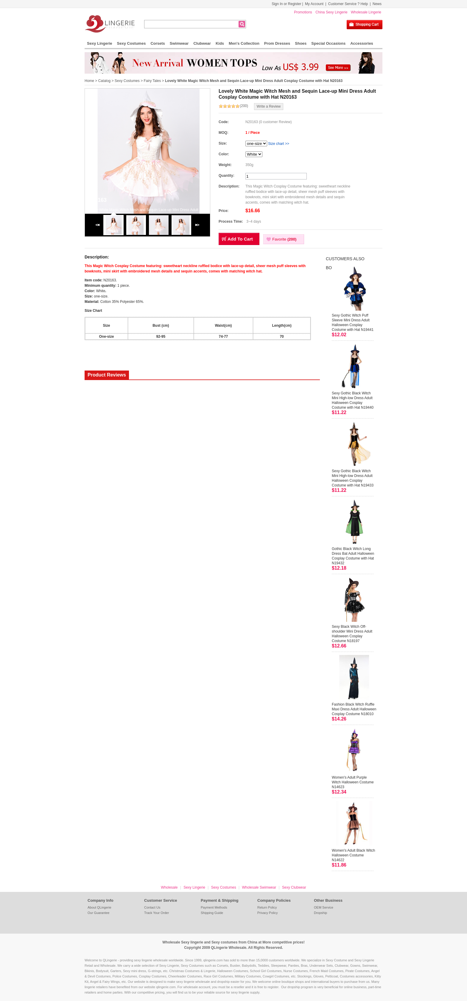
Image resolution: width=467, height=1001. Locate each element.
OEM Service (323, 907)
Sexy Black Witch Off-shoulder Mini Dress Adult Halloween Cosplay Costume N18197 (352, 634)
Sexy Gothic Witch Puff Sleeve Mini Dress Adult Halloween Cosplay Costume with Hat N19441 (352, 322)
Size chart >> (278, 144)
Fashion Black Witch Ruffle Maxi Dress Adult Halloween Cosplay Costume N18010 (354, 709)
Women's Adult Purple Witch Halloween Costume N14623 (353, 782)
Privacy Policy (267, 913)
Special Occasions (328, 43)
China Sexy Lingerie (331, 12)
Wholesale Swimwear (259, 887)
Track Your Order (156, 913)
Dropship (320, 913)
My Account (314, 4)
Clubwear (202, 43)
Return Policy (267, 907)
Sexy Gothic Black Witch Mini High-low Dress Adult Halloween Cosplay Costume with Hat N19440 (352, 400)
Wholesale (169, 887)
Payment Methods (214, 907)
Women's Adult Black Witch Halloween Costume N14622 (353, 855)
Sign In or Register (286, 4)
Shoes (300, 43)
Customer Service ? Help (348, 4)
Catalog (104, 81)
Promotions (303, 12)
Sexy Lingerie (99, 43)
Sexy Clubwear (294, 887)
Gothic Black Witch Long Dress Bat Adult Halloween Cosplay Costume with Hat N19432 (353, 556)
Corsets (157, 43)
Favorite (284, 239)
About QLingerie (99, 907)
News (377, 4)
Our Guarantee (98, 913)
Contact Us (152, 907)
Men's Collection (244, 43)
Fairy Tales (152, 81)
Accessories (361, 43)
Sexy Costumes (131, 43)
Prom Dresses (277, 43)
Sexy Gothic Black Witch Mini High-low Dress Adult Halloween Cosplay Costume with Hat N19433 (352, 478)
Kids (220, 43)
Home (89, 81)
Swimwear (179, 43)
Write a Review (269, 106)
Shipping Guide (212, 913)
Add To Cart (240, 238)
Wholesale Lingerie (366, 12)
